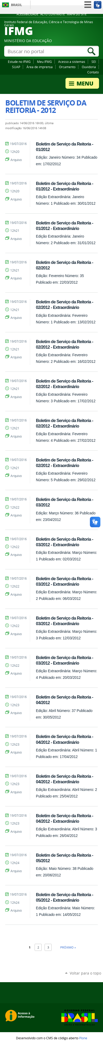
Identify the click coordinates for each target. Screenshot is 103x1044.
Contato (93, 72)
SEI (93, 61)
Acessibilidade (27, 14)
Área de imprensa (39, 67)
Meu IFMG (44, 61)
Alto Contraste (52, 14)
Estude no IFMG (19, 61)
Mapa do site (76, 14)
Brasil (16, 5)
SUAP (16, 67)
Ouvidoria (89, 67)
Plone (83, 1038)
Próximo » (68, 947)
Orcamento (67, 67)
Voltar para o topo (85, 973)
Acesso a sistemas (71, 61)
